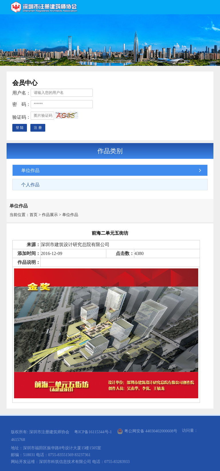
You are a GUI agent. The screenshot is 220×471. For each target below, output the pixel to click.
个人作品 (30, 184)
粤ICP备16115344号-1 (93, 432)
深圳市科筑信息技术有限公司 (65, 462)
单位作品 (30, 170)
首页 (34, 215)
